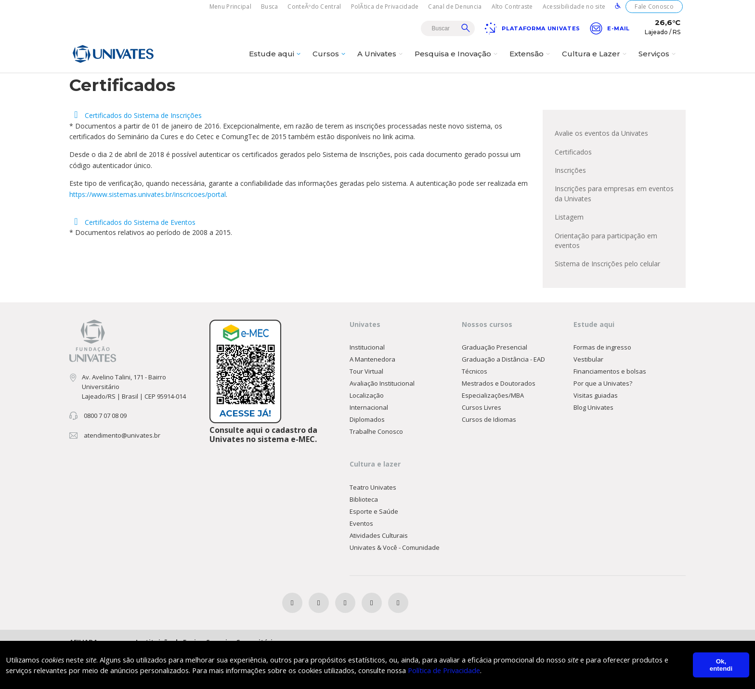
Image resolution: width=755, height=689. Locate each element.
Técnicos (474, 405)
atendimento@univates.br (122, 469)
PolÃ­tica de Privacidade (385, 6)
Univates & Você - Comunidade (395, 581)
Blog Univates (593, 441)
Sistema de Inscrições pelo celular (607, 296)
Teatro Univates (373, 521)
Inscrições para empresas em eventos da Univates (614, 223)
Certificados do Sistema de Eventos (132, 250)
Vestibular (588, 393)
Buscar (465, 28)
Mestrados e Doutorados (498, 417)
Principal (622, 85)
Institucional (367, 381)
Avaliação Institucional (382, 417)
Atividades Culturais (379, 569)
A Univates (381, 60)
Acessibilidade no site (574, 6)
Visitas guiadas (595, 429)
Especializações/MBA (493, 429)
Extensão (530, 60)
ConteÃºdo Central (314, 6)
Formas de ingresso (602, 381)
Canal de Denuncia (455, 6)
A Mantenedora (372, 393)
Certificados (573, 178)
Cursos (330, 60)
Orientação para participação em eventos (606, 272)
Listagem (569, 247)
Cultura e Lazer (595, 60)
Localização (367, 429)
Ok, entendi (721, 664)
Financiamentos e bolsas (609, 405)
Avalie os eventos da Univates (601, 159)
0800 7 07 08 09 (105, 449)
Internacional (369, 441)
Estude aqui (276, 60)
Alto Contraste (512, 6)
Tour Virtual (366, 405)
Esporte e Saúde (374, 545)
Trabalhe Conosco (376, 465)
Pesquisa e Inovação (457, 60)
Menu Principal (230, 6)
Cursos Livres (481, 441)
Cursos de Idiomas (489, 453)
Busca (269, 6)
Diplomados (367, 453)
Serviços (658, 60)
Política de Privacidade (460, 670)
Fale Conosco (654, 6)
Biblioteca (364, 533)
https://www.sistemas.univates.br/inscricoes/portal (147, 220)
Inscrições (570, 198)
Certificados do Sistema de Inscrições (135, 141)
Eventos (361, 557)
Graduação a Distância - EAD (503, 393)
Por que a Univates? (602, 417)
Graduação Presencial (494, 381)
